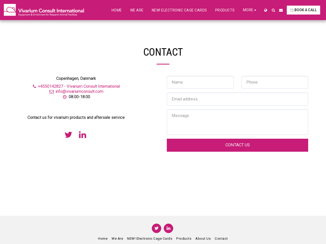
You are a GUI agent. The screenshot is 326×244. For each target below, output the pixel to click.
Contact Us (237, 145)
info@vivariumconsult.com (76, 91)
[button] (273, 10)
